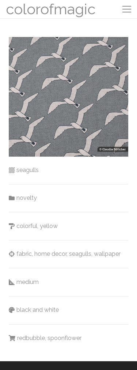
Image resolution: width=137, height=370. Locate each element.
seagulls (27, 170)
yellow (49, 226)
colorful (26, 226)
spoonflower (64, 338)
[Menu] (127, 9)
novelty (26, 197)
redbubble (31, 338)
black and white (37, 309)
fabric (24, 253)
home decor (50, 253)
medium (27, 282)
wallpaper (107, 253)
